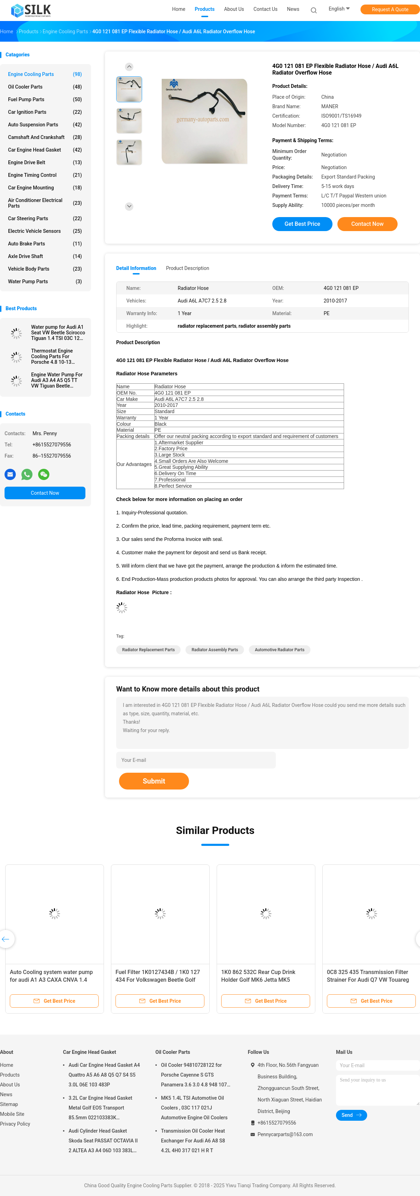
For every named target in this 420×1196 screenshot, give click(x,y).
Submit (154, 781)
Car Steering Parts (45, 218)
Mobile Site (12, 1114)
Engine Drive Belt (45, 162)
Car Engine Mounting (45, 187)
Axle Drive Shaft (45, 256)
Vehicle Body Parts (45, 268)
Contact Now (45, 493)
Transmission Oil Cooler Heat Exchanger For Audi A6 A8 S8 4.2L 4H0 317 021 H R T (193, 1140)
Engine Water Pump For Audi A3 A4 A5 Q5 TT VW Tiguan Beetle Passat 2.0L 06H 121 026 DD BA (57, 380)
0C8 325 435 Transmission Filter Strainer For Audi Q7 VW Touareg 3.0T (368, 980)
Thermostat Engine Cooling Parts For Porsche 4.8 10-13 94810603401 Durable (55, 356)
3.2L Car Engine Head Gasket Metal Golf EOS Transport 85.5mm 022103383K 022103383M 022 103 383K (100, 1108)
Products (10, 1075)
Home (6, 1065)
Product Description (187, 268)
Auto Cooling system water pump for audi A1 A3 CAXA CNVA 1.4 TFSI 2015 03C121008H (51, 980)
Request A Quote (390, 9)
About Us (10, 1084)
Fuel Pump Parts (45, 99)
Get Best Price (302, 224)
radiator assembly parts (214, 649)
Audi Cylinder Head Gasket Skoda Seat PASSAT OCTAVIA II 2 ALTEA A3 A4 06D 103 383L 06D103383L (103, 1141)
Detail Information (136, 268)
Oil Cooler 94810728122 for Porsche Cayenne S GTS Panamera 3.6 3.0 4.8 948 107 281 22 (194, 1076)
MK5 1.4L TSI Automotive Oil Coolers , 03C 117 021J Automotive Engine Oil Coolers (194, 1107)
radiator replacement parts (148, 649)
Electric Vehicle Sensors (45, 231)
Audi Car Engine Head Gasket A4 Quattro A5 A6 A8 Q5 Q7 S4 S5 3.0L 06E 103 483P (104, 1074)
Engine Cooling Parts (45, 74)
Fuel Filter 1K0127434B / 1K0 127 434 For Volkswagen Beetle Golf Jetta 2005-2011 (157, 980)
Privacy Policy (15, 1124)
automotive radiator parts (279, 649)
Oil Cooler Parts (45, 86)
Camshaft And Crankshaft (45, 137)
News (6, 1094)
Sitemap (9, 1104)
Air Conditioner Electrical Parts (45, 203)
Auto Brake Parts (45, 243)
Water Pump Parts (45, 281)
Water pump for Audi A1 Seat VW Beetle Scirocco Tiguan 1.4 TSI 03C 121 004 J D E (58, 332)
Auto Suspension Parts (45, 124)
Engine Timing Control (45, 175)
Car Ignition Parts (45, 112)
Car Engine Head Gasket (45, 149)
